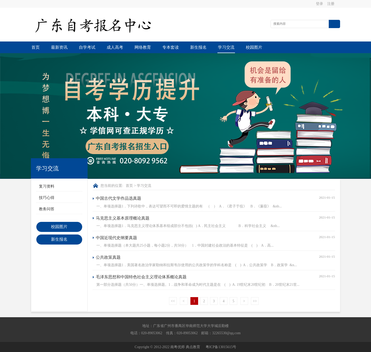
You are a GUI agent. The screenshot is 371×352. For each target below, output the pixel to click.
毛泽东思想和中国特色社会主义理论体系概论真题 (141, 277)
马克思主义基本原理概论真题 (122, 218)
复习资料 (46, 186)
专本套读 (170, 47)
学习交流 (226, 47)
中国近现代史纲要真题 (116, 238)
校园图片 (254, 47)
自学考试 (87, 47)
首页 (35, 47)
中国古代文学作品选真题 (118, 198)
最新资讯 (59, 47)
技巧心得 (46, 198)
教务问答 (46, 209)
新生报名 (198, 47)
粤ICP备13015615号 (221, 347)
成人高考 (115, 47)
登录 (319, 4)
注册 (330, 4)
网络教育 (142, 47)
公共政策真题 (108, 257)
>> (255, 301)
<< (173, 301)
